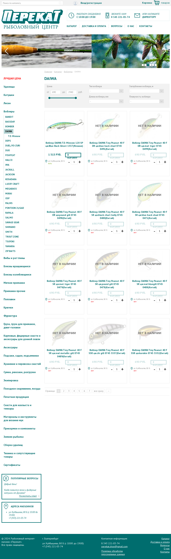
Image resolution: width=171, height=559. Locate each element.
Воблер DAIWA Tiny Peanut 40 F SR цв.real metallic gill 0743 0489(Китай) (64, 353)
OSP (7, 198)
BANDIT (9, 116)
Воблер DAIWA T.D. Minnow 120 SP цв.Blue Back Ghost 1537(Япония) (64, 144)
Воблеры (9, 111)
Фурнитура (10, 315)
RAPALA (9, 212)
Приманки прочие (14, 291)
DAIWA (8, 131)
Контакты (145, 26)
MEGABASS (11, 188)
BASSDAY (10, 121)
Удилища (9, 86)
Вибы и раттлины (14, 258)
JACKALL (9, 169)
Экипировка (11, 380)
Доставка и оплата (94, 26)
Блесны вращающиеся (17, 266)
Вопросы (116, 26)
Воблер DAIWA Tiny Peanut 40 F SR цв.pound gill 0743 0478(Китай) (107, 284)
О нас (130, 26)
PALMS (9, 203)
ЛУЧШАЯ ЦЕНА (12, 78)
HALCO (8, 160)
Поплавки (9, 299)
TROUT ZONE (12, 236)
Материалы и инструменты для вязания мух (20, 418)
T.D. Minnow (14, 136)
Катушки (9, 95)
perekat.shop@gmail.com (114, 546)
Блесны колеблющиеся (17, 274)
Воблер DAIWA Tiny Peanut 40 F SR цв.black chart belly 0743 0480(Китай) (107, 215)
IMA (7, 164)
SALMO (9, 217)
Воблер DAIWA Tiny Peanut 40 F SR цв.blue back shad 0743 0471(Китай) (149, 215)
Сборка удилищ (13, 445)
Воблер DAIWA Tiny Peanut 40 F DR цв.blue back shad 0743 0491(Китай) (107, 146)
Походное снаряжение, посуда (22, 388)
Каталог (72, 26)
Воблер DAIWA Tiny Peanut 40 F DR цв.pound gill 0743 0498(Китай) (64, 215)
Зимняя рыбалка (13, 436)
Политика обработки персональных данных (113, 553)
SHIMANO (10, 227)
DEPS (8, 140)
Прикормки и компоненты (19, 428)
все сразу (98, 391)
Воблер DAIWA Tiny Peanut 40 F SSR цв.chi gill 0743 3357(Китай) (107, 351)
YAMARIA (10, 246)
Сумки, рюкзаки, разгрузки (20, 372)
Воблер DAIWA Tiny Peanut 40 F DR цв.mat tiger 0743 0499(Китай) (149, 146)
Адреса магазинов (22, 506)
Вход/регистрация (87, 3)
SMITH (8, 231)
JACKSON (10, 174)
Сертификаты (12, 465)
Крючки (8, 307)
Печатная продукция (16, 397)
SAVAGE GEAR (12, 222)
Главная (48, 71)
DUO (7, 150)
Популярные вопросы (24, 478)
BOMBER (9, 126)
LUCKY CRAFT (12, 183)
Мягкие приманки (14, 282)
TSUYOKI (9, 241)
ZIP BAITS (10, 251)
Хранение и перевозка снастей (22, 364)
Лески (7, 103)
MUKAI (8, 193)
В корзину (72, 155)
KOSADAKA (10, 179)
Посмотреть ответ (28, 496)
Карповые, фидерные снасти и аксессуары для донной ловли (22, 337)
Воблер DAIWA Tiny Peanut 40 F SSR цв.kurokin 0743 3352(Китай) (149, 351)
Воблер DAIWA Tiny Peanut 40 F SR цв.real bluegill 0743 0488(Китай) (149, 284)
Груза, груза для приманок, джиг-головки (20, 325)
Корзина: (156, 3)
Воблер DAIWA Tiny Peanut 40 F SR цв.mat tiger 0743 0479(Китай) (64, 284)
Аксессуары (10, 347)
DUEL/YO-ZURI (12, 145)
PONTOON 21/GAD (14, 208)
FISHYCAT (10, 155)
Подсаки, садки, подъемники (21, 355)
